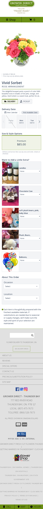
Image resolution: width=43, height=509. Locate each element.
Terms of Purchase (28, 496)
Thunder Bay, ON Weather (16, 475)
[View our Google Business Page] (21, 390)
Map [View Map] (21, 506)
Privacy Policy (11, 496)
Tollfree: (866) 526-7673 (21, 412)
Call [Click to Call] (7, 506)
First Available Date (30, 112)
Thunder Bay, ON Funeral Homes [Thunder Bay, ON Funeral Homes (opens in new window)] (14, 467)
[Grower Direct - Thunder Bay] (21, 13)
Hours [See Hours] (35, 506)
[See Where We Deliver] (21, 349)
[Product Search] (22, 335)
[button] (21, 434)
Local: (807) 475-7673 (21, 408)
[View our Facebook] (17, 390)
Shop (11, 20)
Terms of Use (22, 500)
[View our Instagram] (26, 390)
